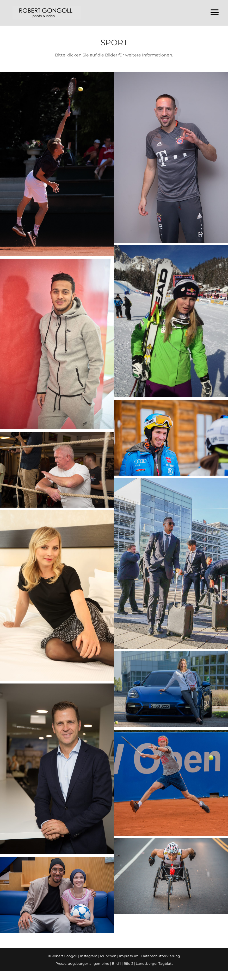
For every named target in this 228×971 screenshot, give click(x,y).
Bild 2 (128, 963)
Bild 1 (116, 963)
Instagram (88, 956)
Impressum (129, 956)
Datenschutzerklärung (160, 956)
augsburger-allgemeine (88, 963)
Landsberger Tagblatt (154, 963)
